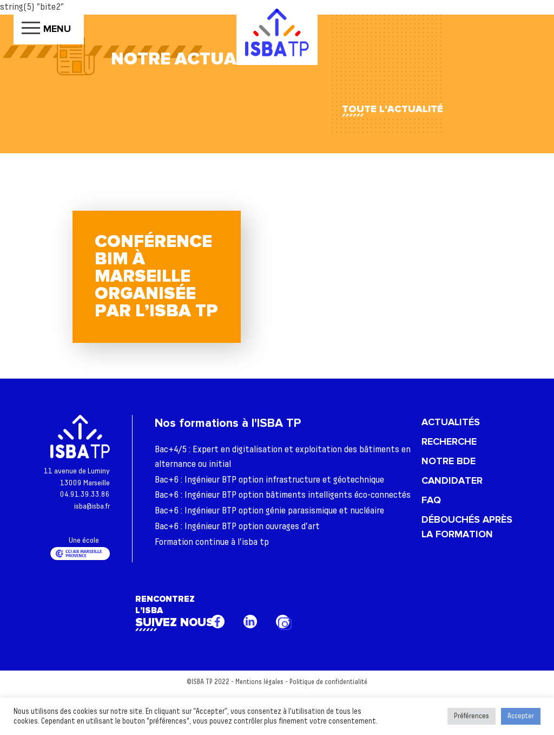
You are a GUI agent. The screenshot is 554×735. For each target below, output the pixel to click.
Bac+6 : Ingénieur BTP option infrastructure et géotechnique (269, 480)
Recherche (449, 441)
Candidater (452, 480)
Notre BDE (448, 461)
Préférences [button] (471, 716)
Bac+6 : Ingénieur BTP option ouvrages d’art (237, 526)
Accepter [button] (520, 716)
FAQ (431, 500)
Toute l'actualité (392, 109)
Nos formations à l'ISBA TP (228, 423)
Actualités (450, 422)
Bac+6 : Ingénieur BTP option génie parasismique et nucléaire (269, 511)
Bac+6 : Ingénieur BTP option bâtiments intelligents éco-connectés (283, 495)
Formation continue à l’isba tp (212, 542)
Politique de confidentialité (328, 682)
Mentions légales (259, 682)
